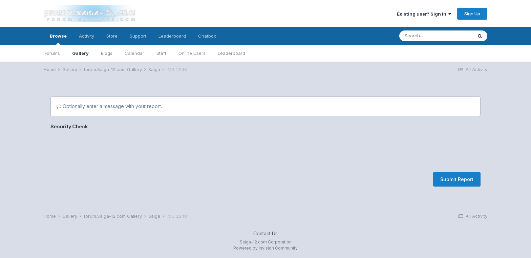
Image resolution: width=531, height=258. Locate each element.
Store (112, 36)
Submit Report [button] (456, 153)
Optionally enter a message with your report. (109, 106)
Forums (52, 53)
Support (138, 36)
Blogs (106, 53)
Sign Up (472, 13)
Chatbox (207, 36)
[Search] (435, 35)
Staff (161, 53)
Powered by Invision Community (265, 248)
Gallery (80, 53)
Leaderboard (231, 53)
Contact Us (265, 233)
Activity (86, 36)
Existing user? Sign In (424, 14)
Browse (58, 39)
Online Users (192, 53)
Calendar (134, 53)
